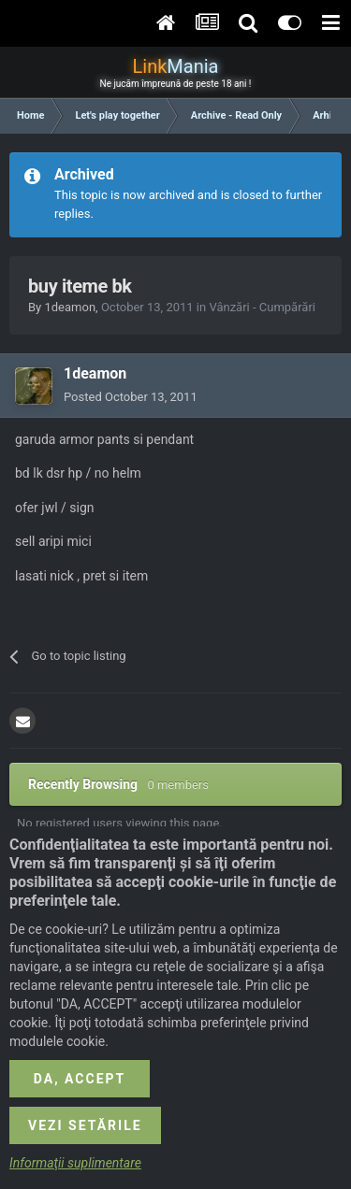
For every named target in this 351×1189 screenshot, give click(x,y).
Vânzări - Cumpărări (262, 307)
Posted (130, 397)
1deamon (69, 307)
